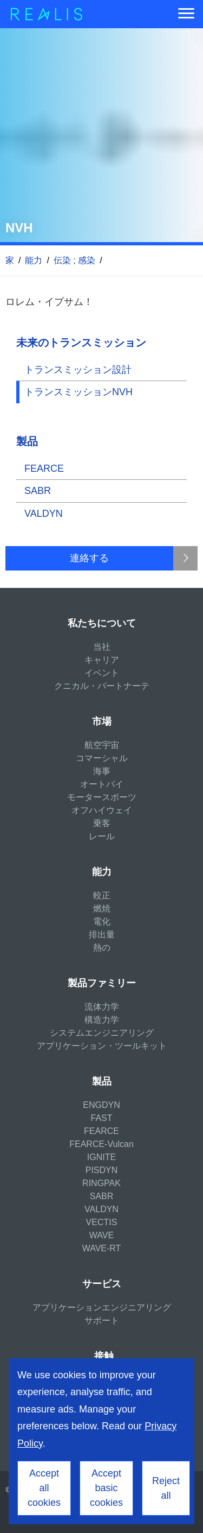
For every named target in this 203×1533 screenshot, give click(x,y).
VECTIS (101, 1222)
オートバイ (101, 784)
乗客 (101, 823)
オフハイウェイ (101, 810)
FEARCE (44, 468)
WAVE (101, 1235)
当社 (101, 646)
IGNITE (101, 1157)
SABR (37, 490)
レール (102, 836)
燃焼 (101, 908)
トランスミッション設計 (78, 369)
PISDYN (102, 1170)
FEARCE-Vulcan (101, 1144)
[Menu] (186, 14)
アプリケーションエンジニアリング (101, 1307)
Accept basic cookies (106, 1488)
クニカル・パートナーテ (101, 686)
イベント (101, 672)
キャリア (101, 659)
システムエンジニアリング (102, 1032)
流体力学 (101, 1006)
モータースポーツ (101, 797)
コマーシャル (102, 758)
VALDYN (43, 513)
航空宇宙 (101, 745)
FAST (101, 1118)
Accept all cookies (44, 1488)
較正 (101, 895)
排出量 (102, 934)
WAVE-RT (101, 1248)
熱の (101, 947)
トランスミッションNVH (78, 392)
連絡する (89, 558)
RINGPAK (101, 1183)
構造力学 (101, 1019)
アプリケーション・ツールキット (102, 1045)
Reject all (166, 1488)
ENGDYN (101, 1105)
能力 (33, 260)
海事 (101, 771)
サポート (101, 1320)
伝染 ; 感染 (74, 260)
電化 (101, 921)
